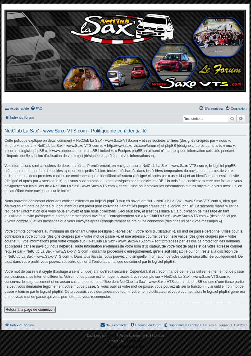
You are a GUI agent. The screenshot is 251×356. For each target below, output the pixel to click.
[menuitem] (36, 108)
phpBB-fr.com (133, 341)
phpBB (111, 335)
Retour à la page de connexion (30, 309)
